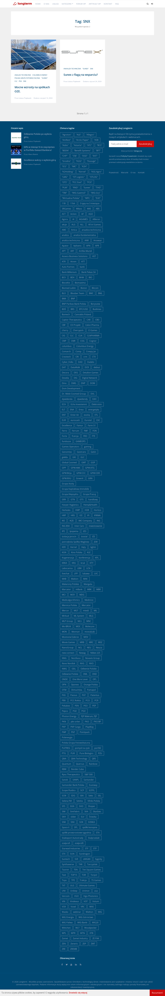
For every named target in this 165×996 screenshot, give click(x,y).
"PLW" (65, 187)
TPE (73, 880)
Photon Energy (69, 716)
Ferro (64, 430)
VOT (86, 901)
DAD (80, 362)
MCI (63, 594)
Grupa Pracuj (89, 494)
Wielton (89, 911)
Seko (90, 795)
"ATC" (89, 145)
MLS (80, 621)
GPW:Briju (67, 473)
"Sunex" (44, 78)
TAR (80, 864)
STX (63, 853)
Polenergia (67, 737)
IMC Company (85, 520)
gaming (87, 446)
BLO (64, 293)
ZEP (84, 943)
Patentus (94, 695)
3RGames (66, 208)
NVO (91, 663)
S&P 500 (89, 774)
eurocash (75, 420)
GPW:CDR (95, 473)
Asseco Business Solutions (75, 256)
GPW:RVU (66, 478)
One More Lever (80, 679)
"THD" (98, 187)
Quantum (66, 763)
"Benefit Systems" (82, 150)
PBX (64, 700)
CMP (64, 340)
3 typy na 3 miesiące (89, 203)
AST (94, 256)
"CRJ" (74, 155)
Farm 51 (92, 425)
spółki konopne (89, 827)
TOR (84, 874)
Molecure (89, 626)
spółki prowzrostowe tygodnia (76, 832)
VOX (64, 906)
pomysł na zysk (82, 748)
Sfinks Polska (94, 800)
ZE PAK (95, 938)
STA (98, 832)
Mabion (74, 578)
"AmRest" (66, 140)
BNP (73, 298)
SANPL (76, 779)
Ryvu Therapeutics (71, 774)
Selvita (79, 800)
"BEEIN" (65, 150)
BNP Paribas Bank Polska (74, 303)
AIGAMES (83, 219)
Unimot (85, 890)
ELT (63, 409)
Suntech (66, 859)
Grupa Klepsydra (70, 494)
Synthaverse (68, 864)
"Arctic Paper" (82, 140)
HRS (73, 515)
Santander (89, 779)
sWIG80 (86, 859)
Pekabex (66, 705)
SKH (64, 816)
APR (97, 245)
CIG (63, 335)
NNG (64, 658)
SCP (82, 790)
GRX (64, 499)
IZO (84, 531)
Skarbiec (97, 811)
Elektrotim (97, 404)
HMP (77, 510)
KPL (97, 557)
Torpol (94, 874)
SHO (81, 806)
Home (38, 4)
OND (94, 674)
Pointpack (84, 732)
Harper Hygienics (70, 504)
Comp (78, 351)
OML (85, 674)
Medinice (89, 600)
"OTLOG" (93, 177)
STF (86, 848)
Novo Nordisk (68, 663)
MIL (95, 610)
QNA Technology (79, 758)
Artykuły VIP (95, 4)
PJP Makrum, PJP (89, 716)
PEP (94, 705)
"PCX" (89, 182)
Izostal (84, 536)
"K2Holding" (67, 171)
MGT (76, 610)
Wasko (65, 911)
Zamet (65, 938)
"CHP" (65, 155)
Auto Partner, (68, 266)
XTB (91, 933)
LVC (96, 573)
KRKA (64, 563)
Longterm (23, 982)
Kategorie (67, 4)
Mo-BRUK (66, 626)
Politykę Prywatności (129, 156)
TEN (76, 869)
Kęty (83, 547)
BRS (72, 309)
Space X (65, 827)
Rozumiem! (157, 992)
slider (73, 816)
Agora (65, 219)
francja (75, 436)
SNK (64, 822)
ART (72, 251)
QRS (94, 758)
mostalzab (90, 631)
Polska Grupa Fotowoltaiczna (27, 78)
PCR (96, 700)
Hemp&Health (90, 504)
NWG (64, 668)
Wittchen (66, 927)
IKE (63, 520)
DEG (76, 372)
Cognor (93, 340)
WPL (64, 933)
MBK (89, 589)
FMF (86, 430)
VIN (63, 901)
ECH (64, 404)
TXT (63, 885)
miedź (86, 610)
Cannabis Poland (83, 314)
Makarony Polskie (70, 584)
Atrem (73, 261)
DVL (92, 393)
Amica (74, 229)
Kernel (73, 547)
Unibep (73, 890)
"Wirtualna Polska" (71, 198)
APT (64, 251)
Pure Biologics (86, 753)
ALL (82, 224)
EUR (64, 420)
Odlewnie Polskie (70, 674)
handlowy (93, 499)
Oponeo (75, 684)
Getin (93, 451)
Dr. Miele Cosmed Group (74, 393)
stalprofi (66, 843)
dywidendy (82, 399)
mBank (79, 589)
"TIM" (64, 192)
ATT (83, 261)
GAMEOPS (80, 441)
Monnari (76, 631)
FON (95, 430)
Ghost (95, 982)
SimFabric (75, 811)
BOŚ (64, 309)
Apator (65, 245)
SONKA (91, 822)
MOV (86, 637)
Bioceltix (66, 282)
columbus (67, 346)
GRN (90, 478)
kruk (83, 563)
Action (73, 214)
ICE (81, 515)
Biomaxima (80, 282)
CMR (73, 340)
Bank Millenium (69, 272)
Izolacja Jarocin (69, 536)
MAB (64, 578)
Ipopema (74, 531)
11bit (72, 203)
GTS (82, 499)
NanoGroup (67, 647)
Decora (65, 372)
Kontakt (108, 4)
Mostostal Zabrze (70, 637)
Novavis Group (92, 658)
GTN (73, 499)
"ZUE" (98, 198)
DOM (92, 383)
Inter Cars (79, 526)
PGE (75, 711)
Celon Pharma (92, 325)
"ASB (96, 140)
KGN (64, 552)
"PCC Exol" (77, 182)
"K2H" (84, 166)
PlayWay (89, 726)
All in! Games (94, 224)
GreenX (79, 478)
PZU (100, 753)
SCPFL (92, 790)
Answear (97, 240)
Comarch (66, 351)
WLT (77, 927)
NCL (80, 647)
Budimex (97, 309)
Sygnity (98, 859)
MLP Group (67, 621)
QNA (64, 758)
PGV (20, 81)
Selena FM (67, 800)
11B (63, 203)
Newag (82, 652)
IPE (63, 531)
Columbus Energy (39, 75)
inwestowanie (95, 526)
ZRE (63, 949)
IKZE (72, 520)
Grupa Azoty (68, 483)
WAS (91, 906)
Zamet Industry (80, 938)
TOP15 (74, 874)
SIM (63, 811)
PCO (88, 700)
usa (96, 890)
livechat (65, 573)
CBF (63, 325)
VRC (83, 906)
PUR (73, 753)
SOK (81, 822)
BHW (81, 277)
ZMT (93, 943)
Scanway (93, 785)
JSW (96, 541)
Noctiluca (75, 658)
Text (64, 874)
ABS (98, 208)
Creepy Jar (91, 351)
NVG (82, 663)
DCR (87, 367)
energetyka (93, 409)
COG (82, 340)
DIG (75, 377)
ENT (64, 414)
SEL (99, 795)
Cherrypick (78, 330)
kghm (93, 547)
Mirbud (65, 615)
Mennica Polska (69, 605)
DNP (83, 383)
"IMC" (74, 166)
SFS (63, 806)
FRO (85, 436)
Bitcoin (95, 288)
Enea (81, 409)
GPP (64, 467)
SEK (82, 795)
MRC (91, 642)
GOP (93, 462)
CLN (80, 335)
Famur (80, 425)
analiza (65, 235)
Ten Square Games (91, 869)
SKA (86, 811)
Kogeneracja (68, 557)
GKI (74, 457)
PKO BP (97, 721)
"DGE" (85, 155)
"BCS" (99, 145)
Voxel (73, 906)
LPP (76, 573)
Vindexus (74, 901)
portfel (97, 748)
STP (95, 848)
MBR (98, 589)
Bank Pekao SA (88, 272)
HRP (64, 515)
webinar (77, 911)
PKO (87, 721)
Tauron (65, 869)
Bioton (84, 288)
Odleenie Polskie (89, 668)
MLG (91, 615)
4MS (89, 208)
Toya (64, 880)
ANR (87, 240)
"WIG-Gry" (95, 192)
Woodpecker (90, 927)
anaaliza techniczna (72, 69)
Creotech (66, 356)
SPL (76, 827)
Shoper (91, 806)
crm (85, 356)
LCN (88, 568)
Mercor (65, 610)
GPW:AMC (75, 467)
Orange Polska (91, 684)
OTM (64, 689)
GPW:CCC (81, 473)
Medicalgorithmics (71, 600)
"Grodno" (66, 161)
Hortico (97, 510)
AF (82, 214)
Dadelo (90, 362)
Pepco (65, 711)
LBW (79, 568)
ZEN (64, 943)
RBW (64, 769)
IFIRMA (97, 515)
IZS (93, 536)
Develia (65, 377)
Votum (95, 901)
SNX (24, 81)
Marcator (66, 589)
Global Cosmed (69, 462)
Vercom (65, 896)
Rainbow (93, 763)
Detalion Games (90, 372)
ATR (64, 261)
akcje (64, 224)
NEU (89, 647)
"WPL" (87, 198)
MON (64, 631)
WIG (100, 911)
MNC (88, 621)
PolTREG (66, 748)
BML (100, 293)
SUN (72, 853)
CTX (94, 356)
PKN (64, 721)
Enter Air (75, 414)
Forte (64, 436)
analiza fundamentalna (84, 235)
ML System (79, 615)
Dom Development (71, 388)
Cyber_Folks (67, 362)
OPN (64, 684)
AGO (90, 214)
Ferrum (75, 430)
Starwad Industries (71, 848)
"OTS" (64, 182)
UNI (63, 890)
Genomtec (67, 451)
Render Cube (77, 769)
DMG (73, 383)
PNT (73, 732)
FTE (93, 436)
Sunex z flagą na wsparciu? (81, 74)
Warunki (124, 172)
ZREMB (73, 949)
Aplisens (77, 245)
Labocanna (67, 568)
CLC (16, 81)
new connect (68, 652)
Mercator (86, 605)
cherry (65, 330)
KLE (88, 552)
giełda (65, 457)
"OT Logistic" (79, 177)
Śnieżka (92, 816)
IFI (88, 515)
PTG (64, 753)
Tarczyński (92, 864)
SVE (76, 859)
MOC (78, 626)
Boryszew (95, 303)
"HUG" (79, 161)
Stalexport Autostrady (72, 837)
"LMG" (65, 177)
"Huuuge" (91, 161)
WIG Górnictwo (86, 917)
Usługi (55, 4)
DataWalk (75, 367)
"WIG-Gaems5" (79, 192)
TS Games (96, 880)
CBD (97, 319)
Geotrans (81, 451)
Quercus (80, 763)
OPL (95, 679)
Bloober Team (77, 293)
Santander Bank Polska (73, 785)
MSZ (100, 642)
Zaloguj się (138, 151)
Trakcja (83, 880)
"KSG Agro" (96, 171)
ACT (64, 214)
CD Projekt (75, 325)
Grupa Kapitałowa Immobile (75, 488)
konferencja (84, 557)
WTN (82, 933)
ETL (96, 414)
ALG (73, 224)
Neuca (99, 647)
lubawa (85, 573)
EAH (94, 399)
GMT (83, 462)
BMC (91, 293)
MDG (81, 594)
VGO (76, 896)
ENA (72, 409)
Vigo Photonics (90, 896)
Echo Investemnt (79, 404)
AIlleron (96, 219)
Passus (73, 695)
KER (64, 547)
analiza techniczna (23, 75)
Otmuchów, (76, 689)
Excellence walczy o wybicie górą (40, 160)
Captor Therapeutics (72, 319)
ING (98, 520)
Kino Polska (76, 552)
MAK (85, 578)
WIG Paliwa (67, 922)
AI (73, 219)
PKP (64, 726)
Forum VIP (81, 4)
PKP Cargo (76, 726)
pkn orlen (75, 721)
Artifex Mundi (85, 251)
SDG (73, 795)
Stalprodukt (94, 837)
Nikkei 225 (95, 652)
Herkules (66, 510)
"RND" (75, 187)
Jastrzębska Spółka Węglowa (75, 541)
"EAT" (94, 155)
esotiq (87, 414)
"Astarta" (77, 145)
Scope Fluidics (69, 790)
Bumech (66, 314)
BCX (64, 277)
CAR (88, 319)
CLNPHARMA (93, 335)
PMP (64, 732)
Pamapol (91, 689)
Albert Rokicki (33, 154)
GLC (82, 457)
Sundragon (84, 853)
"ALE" (78, 134)
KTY (91, 563)
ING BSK (66, 526)
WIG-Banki (82, 922)
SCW (64, 795)
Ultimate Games (87, 885)
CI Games (92, 330)
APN (88, 245)
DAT (64, 367)
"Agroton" (66, 134)
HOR (87, 510)
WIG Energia (68, 917)
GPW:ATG (89, 467)
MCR (72, 594)
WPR (73, 933)
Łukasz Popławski (25, 98)
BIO (90, 277)
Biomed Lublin (69, 288)
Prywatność (114, 172)
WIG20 (95, 922)
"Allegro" (90, 134)
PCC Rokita (75, 700)
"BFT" (98, 150)
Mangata (88, 584)
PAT (84, 695)
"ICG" (64, 166)
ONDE (65, 679)
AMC (64, 229)
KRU (74, 563)
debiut (97, 367)
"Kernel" (82, 171)
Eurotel (88, 420)
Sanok (65, 779)
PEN (77, 705)
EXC (98, 420)
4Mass (79, 208)
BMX (64, 298)
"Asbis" (65, 145)
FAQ (117, 4)
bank (82, 266)
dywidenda (67, 399)
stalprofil (79, 843)
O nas (46, 4)
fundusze (66, 441)
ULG (72, 885)
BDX (72, 277)
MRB (82, 642)
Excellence (67, 425)
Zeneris (74, 943)
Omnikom (76, 982)
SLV (82, 816)
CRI (77, 356)
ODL (74, 668)
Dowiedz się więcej (78, 992)
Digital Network (89, 377)
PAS (64, 695)
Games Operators (70, 446)
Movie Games (68, 642)
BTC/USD (83, 309)
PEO (86, 705)
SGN (72, 806)
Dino (64, 383)
